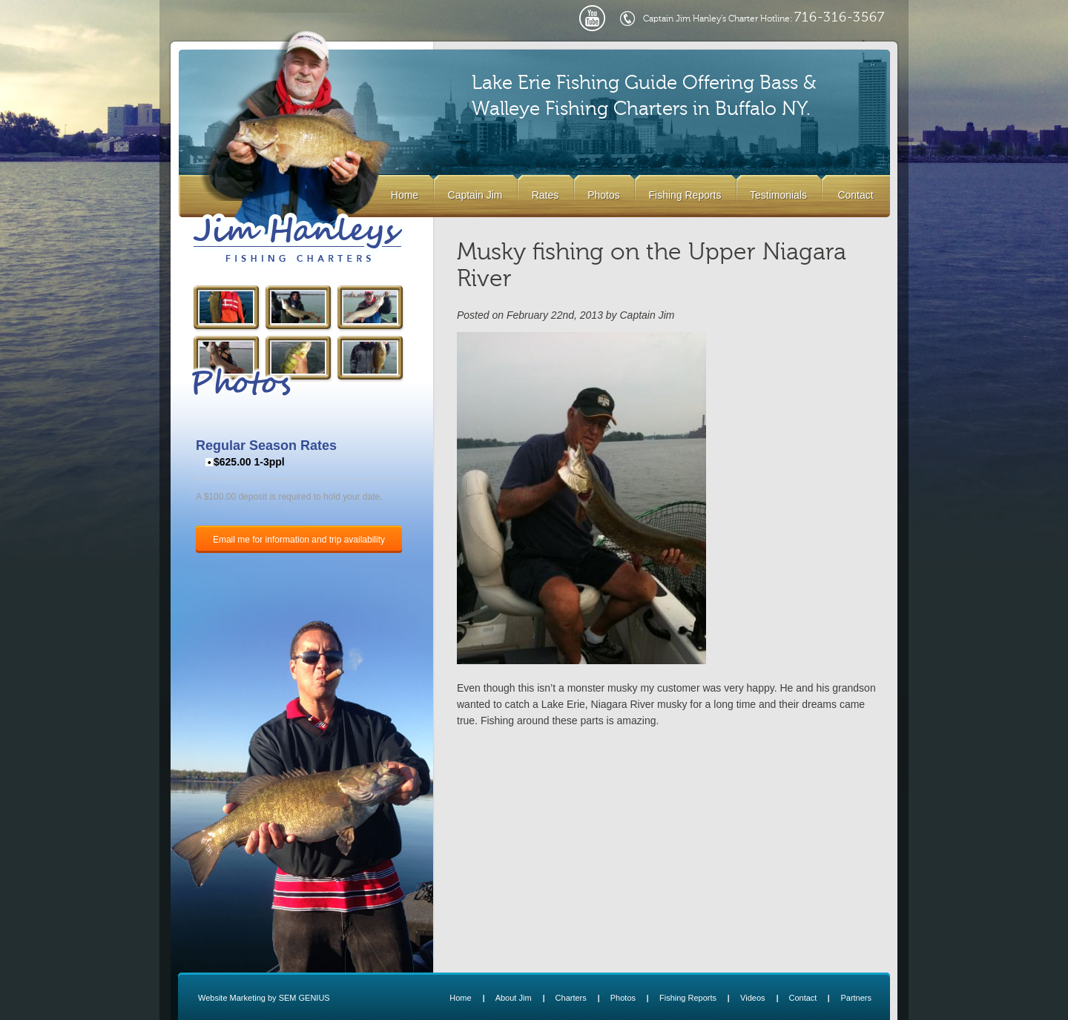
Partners (855, 997)
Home (404, 195)
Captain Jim (475, 195)
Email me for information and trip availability (299, 539)
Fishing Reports (684, 195)
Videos (752, 997)
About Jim (513, 997)
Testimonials (778, 195)
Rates (545, 195)
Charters (571, 997)
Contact (855, 195)
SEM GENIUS (304, 997)
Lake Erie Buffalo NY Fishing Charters (297, 239)
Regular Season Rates (266, 445)
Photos (603, 195)
